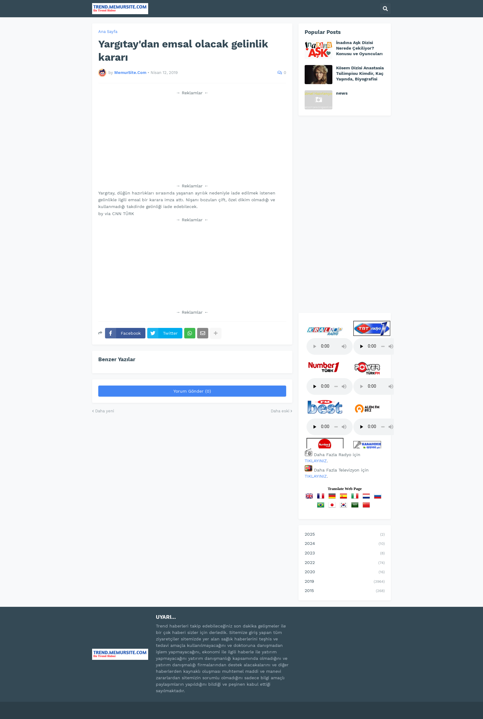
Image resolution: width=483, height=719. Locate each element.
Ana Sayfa (107, 32)
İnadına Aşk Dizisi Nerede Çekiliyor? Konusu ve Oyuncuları (359, 48)
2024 (345, 544)
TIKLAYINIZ (316, 460)
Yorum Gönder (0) (192, 391)
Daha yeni (104, 411)
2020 (345, 572)
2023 (345, 553)
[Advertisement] (192, 139)
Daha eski (280, 411)
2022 (345, 563)
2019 (345, 582)
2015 (345, 591)
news (341, 93)
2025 (345, 535)
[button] (385, 8)
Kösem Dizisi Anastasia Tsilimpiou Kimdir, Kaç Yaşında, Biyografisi (360, 73)
